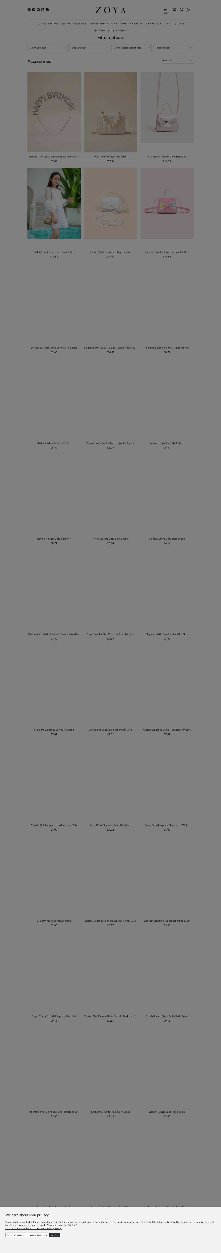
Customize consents (38, 1235)
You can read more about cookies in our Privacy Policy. (33, 1228)
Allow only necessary (16, 1235)
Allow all (55, 1235)
